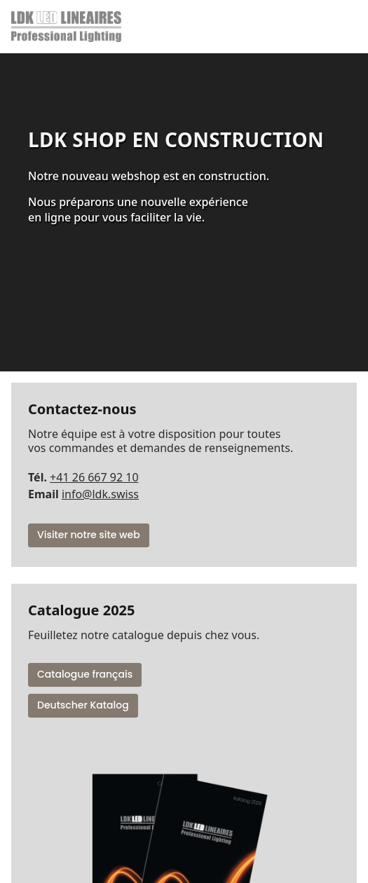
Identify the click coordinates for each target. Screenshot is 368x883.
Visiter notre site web (88, 535)
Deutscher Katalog (83, 705)
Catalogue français (84, 674)
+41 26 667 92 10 (94, 477)
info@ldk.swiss (100, 494)
